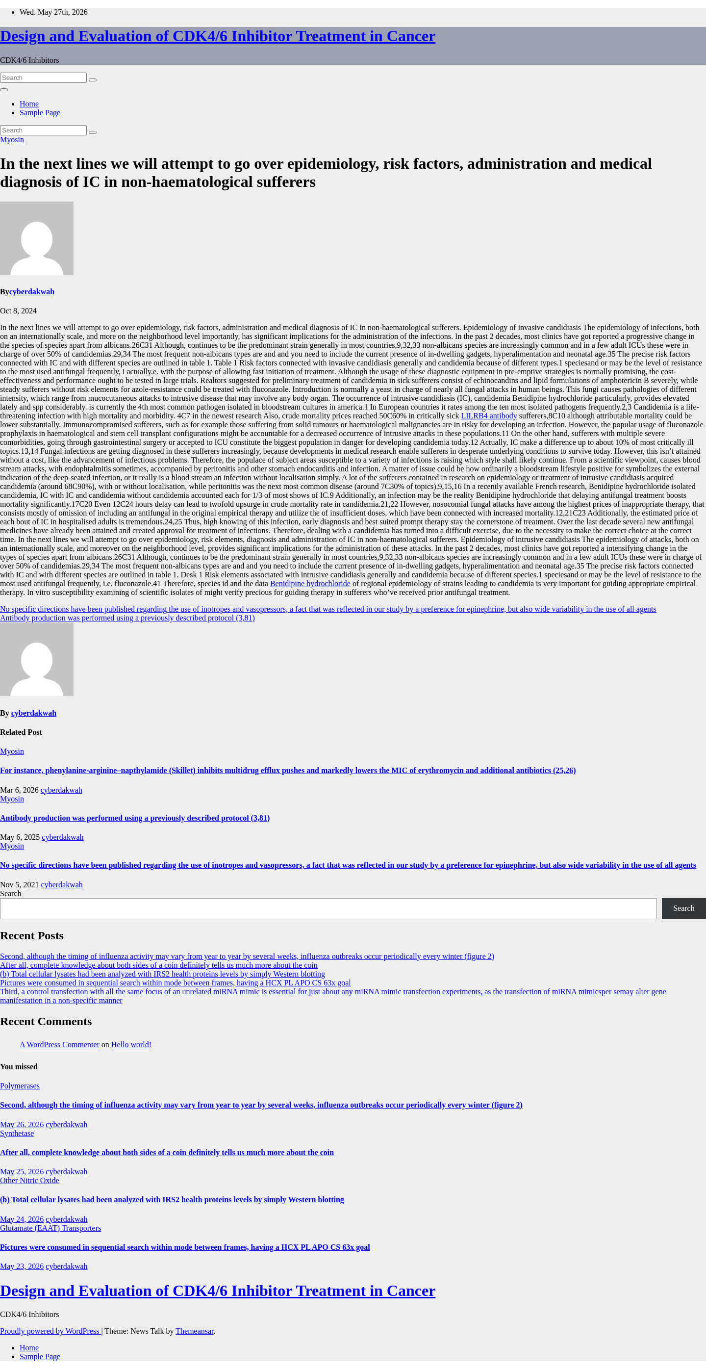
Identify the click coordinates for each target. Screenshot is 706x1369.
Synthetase (17, 1133)
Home (29, 104)
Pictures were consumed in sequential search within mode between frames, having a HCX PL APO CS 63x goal (175, 983)
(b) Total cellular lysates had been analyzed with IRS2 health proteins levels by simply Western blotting (162, 974)
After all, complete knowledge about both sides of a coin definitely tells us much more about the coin (159, 965)
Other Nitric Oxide (29, 1180)
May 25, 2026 (22, 1171)
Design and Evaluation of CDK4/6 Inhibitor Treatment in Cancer (217, 36)
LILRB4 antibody (489, 416)
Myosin (12, 139)
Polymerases (20, 1086)
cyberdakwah (31, 291)
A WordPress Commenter (60, 1044)
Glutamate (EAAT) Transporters (50, 1228)
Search (11, 893)
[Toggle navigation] (4, 89)
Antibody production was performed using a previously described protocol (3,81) (127, 618)
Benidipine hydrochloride (310, 583)
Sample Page (40, 112)
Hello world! (131, 1044)
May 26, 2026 (22, 1124)
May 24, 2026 (22, 1219)
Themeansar (194, 1331)
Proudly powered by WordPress (50, 1331)
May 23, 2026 (22, 1266)
